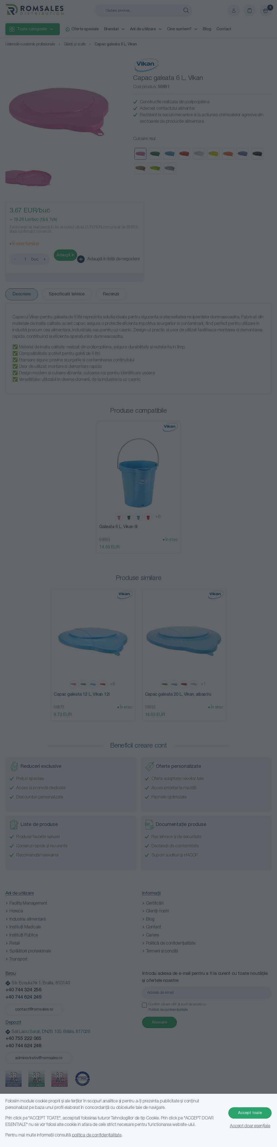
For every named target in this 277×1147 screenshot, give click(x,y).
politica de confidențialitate (96, 1135)
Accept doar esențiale (250, 1126)
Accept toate (250, 1113)
